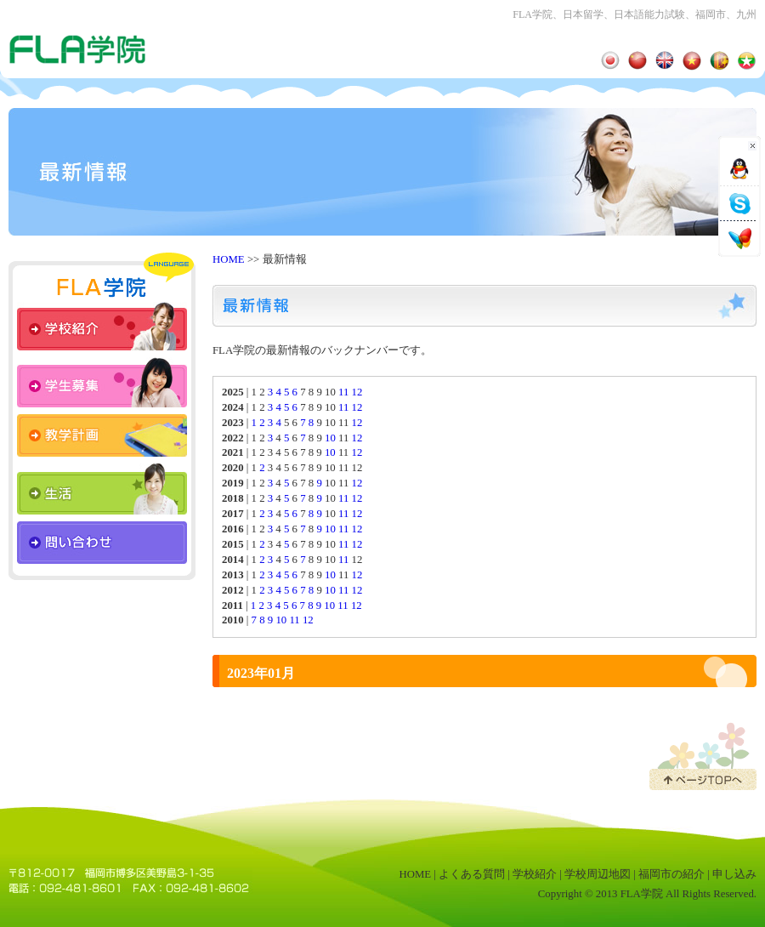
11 (343, 392)
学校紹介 (535, 874)
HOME (228, 259)
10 (330, 438)
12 (357, 392)
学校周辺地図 (597, 874)
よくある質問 (472, 874)
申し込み (734, 874)
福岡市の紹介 (671, 874)
